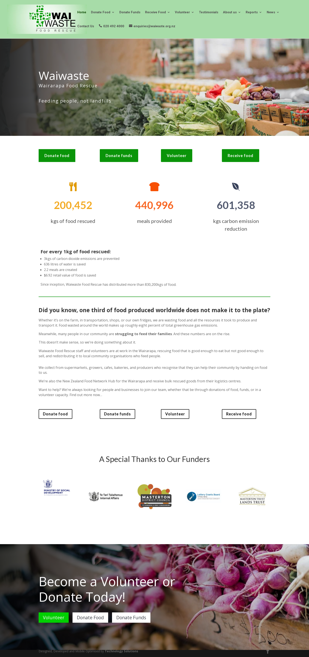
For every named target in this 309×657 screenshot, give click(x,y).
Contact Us (85, 26)
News (271, 12)
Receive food (240, 155)
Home (81, 12)
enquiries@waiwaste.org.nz (154, 26)
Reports (252, 12)
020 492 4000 (113, 26)
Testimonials (208, 12)
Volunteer (182, 12)
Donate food (57, 155)
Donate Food (100, 12)
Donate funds (119, 155)
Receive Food (155, 12)
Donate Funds (129, 12)
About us (230, 12)
